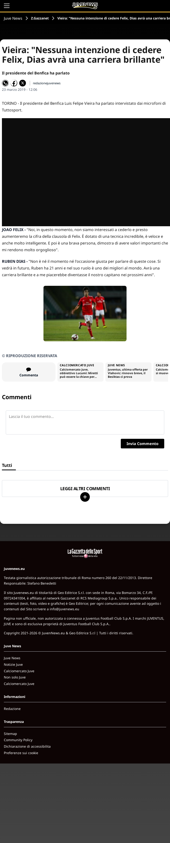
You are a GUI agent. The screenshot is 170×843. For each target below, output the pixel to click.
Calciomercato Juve (19, 671)
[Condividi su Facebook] (14, 83)
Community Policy (18, 740)
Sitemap (10, 733)
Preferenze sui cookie (21, 753)
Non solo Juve (15, 677)
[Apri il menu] (7, 6)
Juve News (13, 18)
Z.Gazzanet (40, 18)
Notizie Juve (13, 664)
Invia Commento (142, 443)
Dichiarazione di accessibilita (27, 746)
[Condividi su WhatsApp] (5, 83)
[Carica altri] (85, 497)
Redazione (12, 708)
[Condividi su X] (22, 83)
